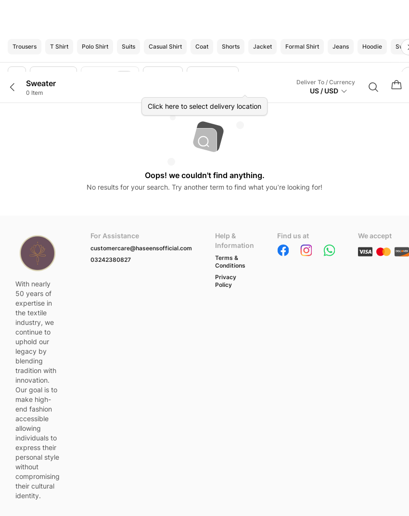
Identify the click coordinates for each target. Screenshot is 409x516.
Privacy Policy (225, 280)
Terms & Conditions (230, 261)
